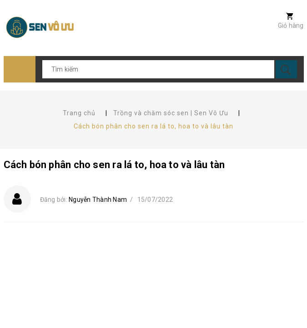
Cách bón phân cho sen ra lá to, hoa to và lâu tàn (114, 164)
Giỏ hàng (291, 25)
